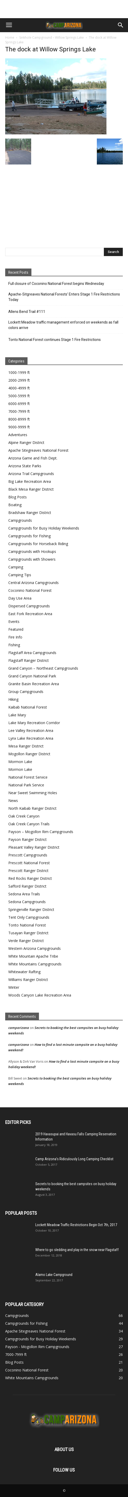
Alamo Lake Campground (53, 1275)
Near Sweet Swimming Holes (32, 792)
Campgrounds (20, 520)
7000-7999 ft (19, 411)
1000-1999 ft (19, 372)
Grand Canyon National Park (32, 676)
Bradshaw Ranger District (29, 512)
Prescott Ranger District (28, 870)
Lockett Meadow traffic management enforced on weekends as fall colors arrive (63, 325)
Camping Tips (19, 574)
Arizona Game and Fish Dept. (32, 458)
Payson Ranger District (27, 839)
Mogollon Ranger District (29, 753)
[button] (120, 25)
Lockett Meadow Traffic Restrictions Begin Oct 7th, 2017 (76, 1225)
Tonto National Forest (27, 925)
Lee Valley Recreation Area (30, 730)
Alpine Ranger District (26, 442)
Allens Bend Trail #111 (26, 312)
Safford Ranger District (27, 886)
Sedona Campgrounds (27, 901)
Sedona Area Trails (24, 893)
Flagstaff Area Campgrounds (32, 652)
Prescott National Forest (29, 862)
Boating (15, 504)
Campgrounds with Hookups (32, 551)
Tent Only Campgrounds (28, 917)
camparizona (18, 1027)
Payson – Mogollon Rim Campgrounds (40, 831)
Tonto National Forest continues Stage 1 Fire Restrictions (54, 340)
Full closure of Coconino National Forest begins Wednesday (56, 283)
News (13, 800)
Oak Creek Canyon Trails (29, 823)
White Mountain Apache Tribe (33, 956)
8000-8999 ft (19, 419)
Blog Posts (17, 497)
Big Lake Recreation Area (29, 481)
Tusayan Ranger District (28, 932)
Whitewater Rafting (24, 971)
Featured (15, 629)
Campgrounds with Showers (32, 559)
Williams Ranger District (28, 979)
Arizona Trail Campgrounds (31, 473)
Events (13, 621)
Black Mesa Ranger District (31, 489)
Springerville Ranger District (31, 909)
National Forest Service (28, 777)
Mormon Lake (20, 761)
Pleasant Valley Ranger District (33, 847)
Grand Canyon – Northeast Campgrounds (43, 668)
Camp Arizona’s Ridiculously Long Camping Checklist (74, 1159)
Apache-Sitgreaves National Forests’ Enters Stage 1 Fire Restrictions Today (64, 297)
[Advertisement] (64, 9)
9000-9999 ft (19, 426)
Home (9, 37)
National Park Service (26, 784)
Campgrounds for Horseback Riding (38, 543)
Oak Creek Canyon (23, 816)
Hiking (13, 699)
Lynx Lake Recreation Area (30, 738)
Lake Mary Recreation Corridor (34, 722)
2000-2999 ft (19, 380)
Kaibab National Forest (27, 707)
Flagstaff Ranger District (28, 660)
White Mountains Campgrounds (35, 964)
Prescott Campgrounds (27, 855)
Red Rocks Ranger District (30, 878)
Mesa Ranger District (26, 746)
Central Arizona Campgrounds (33, 582)
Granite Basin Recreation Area (33, 683)
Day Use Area (19, 598)
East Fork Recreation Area (30, 613)
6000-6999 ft (19, 403)
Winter (13, 987)
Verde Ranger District (26, 940)
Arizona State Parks (24, 465)
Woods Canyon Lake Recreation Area (39, 995)
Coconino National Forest (30, 590)
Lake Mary (17, 714)
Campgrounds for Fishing (29, 535)
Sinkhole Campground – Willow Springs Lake (51, 37)
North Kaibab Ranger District (32, 808)
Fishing (14, 644)
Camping (15, 567)
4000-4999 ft (19, 388)
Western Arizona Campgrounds (34, 948)
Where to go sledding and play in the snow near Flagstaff (77, 1250)
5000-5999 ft (19, 395)
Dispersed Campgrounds (29, 605)
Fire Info (15, 637)
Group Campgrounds (25, 691)
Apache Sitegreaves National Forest (38, 450)
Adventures (17, 434)
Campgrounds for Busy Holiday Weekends (43, 528)
